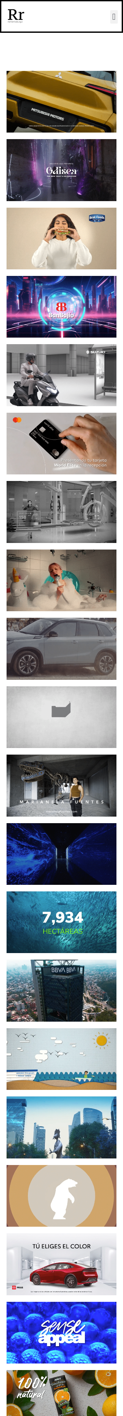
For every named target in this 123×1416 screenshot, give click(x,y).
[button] (114, 17)
